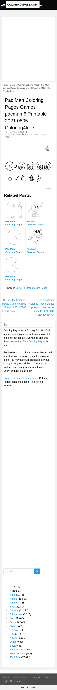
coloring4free (13, 134)
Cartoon (14, 610)
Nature (13, 638)
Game (12, 85)
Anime (13, 602)
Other (13, 641)
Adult (12, 595)
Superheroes (17, 649)
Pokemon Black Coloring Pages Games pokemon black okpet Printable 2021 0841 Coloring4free (41, 307)
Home (5, 85)
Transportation (18, 653)
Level (14, 677)
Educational (16, 614)
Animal (13, 599)
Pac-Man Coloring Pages (28, 85)
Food (12, 618)
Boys (12, 606)
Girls (12, 626)
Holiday (14, 630)
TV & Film (15, 657)
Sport (13, 645)
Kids (12, 634)
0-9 (11, 587)
